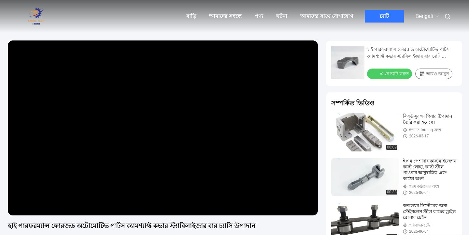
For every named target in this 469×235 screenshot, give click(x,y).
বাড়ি (191, 16)
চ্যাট (384, 16)
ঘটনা (281, 16)
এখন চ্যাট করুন (390, 73)
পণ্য (259, 16)
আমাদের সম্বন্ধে (225, 16)
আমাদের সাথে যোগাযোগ (326, 16)
